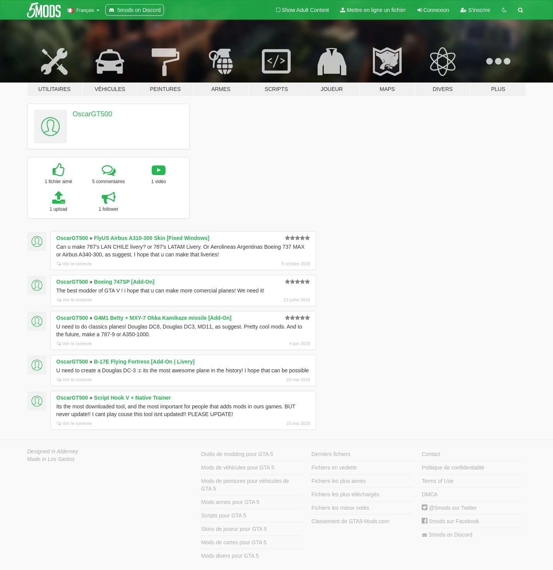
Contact (431, 454)
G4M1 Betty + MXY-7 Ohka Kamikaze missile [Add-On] (163, 318)
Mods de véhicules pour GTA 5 (237, 467)
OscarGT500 (92, 114)
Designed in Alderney (52, 451)
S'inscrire (475, 10)
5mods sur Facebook (450, 521)
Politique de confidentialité (453, 467)
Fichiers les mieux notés (340, 508)
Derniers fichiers (330, 454)
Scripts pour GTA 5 (223, 515)
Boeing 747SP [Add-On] (124, 282)
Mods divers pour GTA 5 (230, 556)
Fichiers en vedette (334, 467)
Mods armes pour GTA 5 (230, 502)
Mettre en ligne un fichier (373, 10)
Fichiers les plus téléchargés (345, 494)
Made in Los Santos (51, 459)
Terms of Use (437, 481)
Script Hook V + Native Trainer (132, 398)
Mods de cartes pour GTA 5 (234, 542)
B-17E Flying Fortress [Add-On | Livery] (144, 362)
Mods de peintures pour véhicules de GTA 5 (245, 485)
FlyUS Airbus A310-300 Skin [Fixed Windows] (152, 238)
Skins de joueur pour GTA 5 (234, 529)
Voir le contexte (74, 263)
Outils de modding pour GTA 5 (237, 454)
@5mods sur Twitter (449, 507)
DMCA (429, 494)
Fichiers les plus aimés (338, 481)
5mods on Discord (447, 535)
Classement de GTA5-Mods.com (350, 521)
